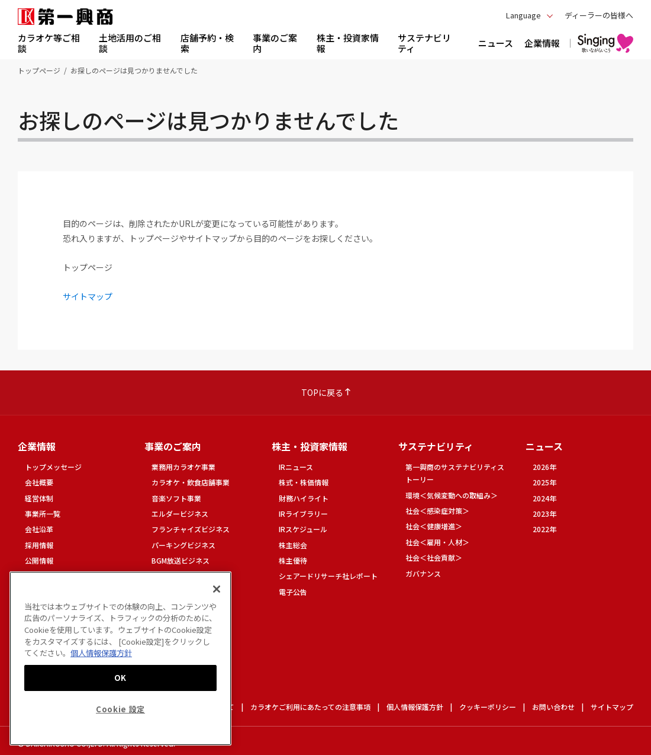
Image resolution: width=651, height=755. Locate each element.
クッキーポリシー (487, 707)
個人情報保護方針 (414, 707)
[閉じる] (217, 589)
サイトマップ (87, 296)
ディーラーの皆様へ (599, 15)
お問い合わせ (553, 707)
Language (523, 15)
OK (120, 677)
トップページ (39, 70)
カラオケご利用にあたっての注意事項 (310, 707)
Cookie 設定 (120, 709)
